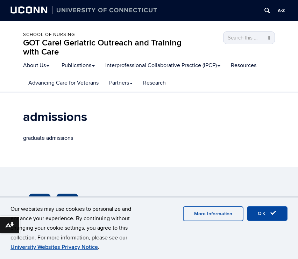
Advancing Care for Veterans (63, 82)
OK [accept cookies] (267, 213)
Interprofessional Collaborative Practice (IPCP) (162, 65)
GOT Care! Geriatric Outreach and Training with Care (102, 47)
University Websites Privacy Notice (54, 247)
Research (154, 82)
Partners (121, 82)
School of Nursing (49, 34)
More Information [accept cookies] (213, 214)
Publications (78, 65)
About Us (36, 65)
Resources (243, 65)
